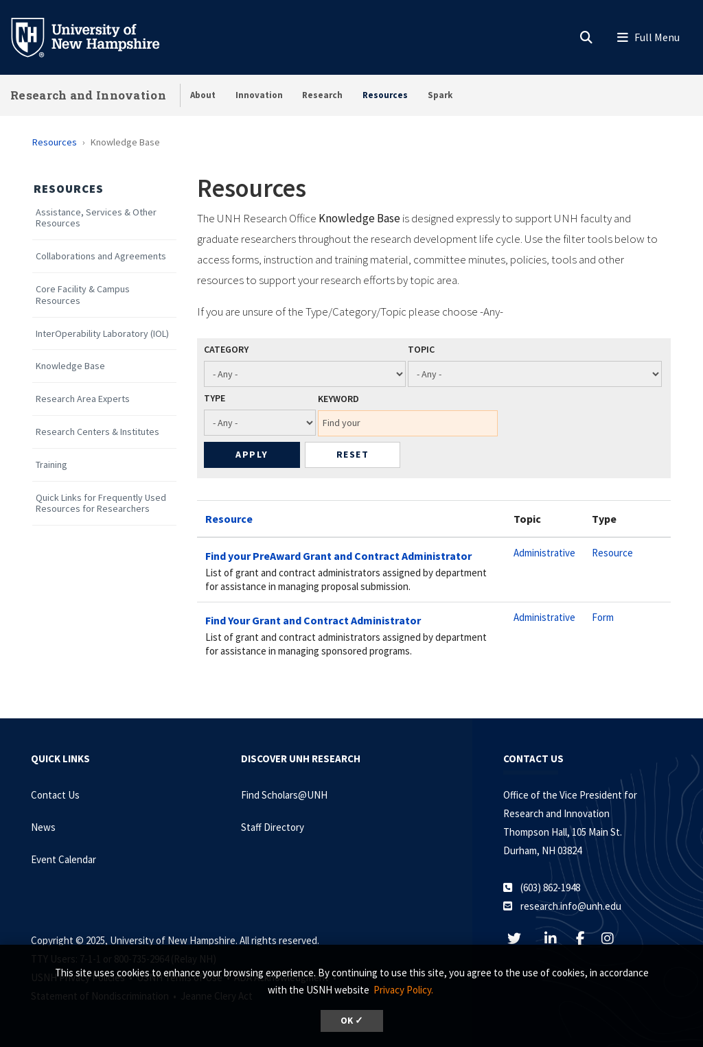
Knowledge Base (70, 366)
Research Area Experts (83, 399)
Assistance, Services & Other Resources (96, 218)
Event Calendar (63, 859)
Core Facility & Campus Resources (83, 295)
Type (214, 398)
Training (51, 465)
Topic (421, 349)
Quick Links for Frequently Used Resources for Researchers (101, 503)
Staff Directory (272, 827)
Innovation (259, 95)
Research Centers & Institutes (97, 432)
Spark (440, 95)
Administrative (544, 552)
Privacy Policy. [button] (403, 989)
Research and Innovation (88, 95)
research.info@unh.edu (570, 906)
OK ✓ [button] (352, 1020)
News (43, 827)
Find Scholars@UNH (284, 794)
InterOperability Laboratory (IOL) (102, 334)
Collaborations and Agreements (101, 256)
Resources (385, 95)
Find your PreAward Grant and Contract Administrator (338, 556)
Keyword (338, 398)
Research (322, 95)
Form (603, 617)
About (203, 95)
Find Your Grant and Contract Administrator (313, 620)
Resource (229, 519)
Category (226, 349)
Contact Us (55, 794)
